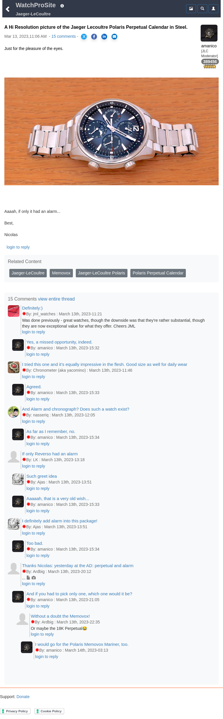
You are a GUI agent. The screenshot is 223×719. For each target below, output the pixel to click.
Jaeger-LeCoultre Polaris (101, 273)
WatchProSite (36, 5)
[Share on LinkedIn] (104, 36)
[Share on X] (84, 36)
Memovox (61, 273)
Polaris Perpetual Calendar (158, 273)
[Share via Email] (114, 36)
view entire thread (56, 298)
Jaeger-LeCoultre (28, 273)
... (29, 578)
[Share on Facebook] (94, 36)
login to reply (18, 247)
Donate (22, 696)
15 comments (63, 36)
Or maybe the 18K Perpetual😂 (59, 628)
